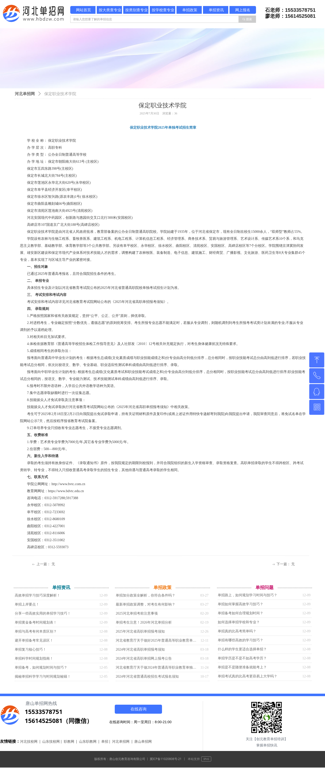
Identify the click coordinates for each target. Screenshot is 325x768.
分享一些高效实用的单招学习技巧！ (43, 613)
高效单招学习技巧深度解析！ (37, 595)
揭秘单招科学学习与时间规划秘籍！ (43, 676)
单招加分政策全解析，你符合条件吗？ (145, 595)
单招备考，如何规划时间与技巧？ (41, 667)
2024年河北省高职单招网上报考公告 (144, 658)
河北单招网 (25, 94)
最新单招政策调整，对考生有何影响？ (145, 604)
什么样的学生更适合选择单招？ (242, 649)
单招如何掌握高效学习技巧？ (240, 604)
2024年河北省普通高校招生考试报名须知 (147, 676)
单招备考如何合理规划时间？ (240, 613)
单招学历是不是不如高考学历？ (242, 658)
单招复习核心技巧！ (30, 649)
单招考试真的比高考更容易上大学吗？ (247, 676)
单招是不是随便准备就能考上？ (242, 667)
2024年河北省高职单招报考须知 (140, 649)
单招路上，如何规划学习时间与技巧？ (247, 595)
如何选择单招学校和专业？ (239, 622)
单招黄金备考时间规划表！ (36, 622)
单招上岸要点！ (27, 604)
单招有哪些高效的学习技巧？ (240, 640)
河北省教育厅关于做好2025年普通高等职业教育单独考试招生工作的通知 (157, 640)
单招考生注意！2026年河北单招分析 (144, 622)
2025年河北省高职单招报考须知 (140, 631)
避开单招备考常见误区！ (34, 640)
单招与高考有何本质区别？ (36, 631)
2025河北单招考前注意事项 (137, 613)
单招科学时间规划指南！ (34, 658)
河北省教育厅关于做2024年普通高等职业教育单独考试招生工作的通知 (157, 667)
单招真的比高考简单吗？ (237, 631)
